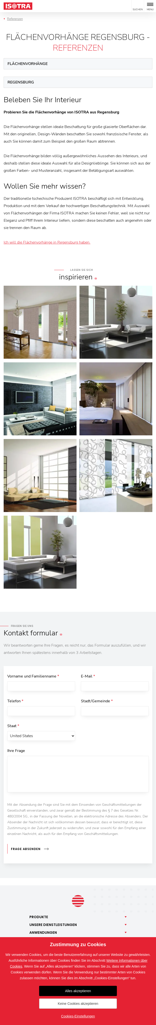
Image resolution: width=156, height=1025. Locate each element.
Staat (13, 726)
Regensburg (21, 82)
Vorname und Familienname (33, 676)
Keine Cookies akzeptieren (78, 1004)
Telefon (15, 701)
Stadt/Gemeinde (97, 701)
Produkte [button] (38, 917)
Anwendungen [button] (43, 932)
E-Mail (88, 676)
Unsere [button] (53, 924)
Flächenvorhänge (28, 63)
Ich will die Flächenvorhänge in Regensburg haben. (47, 242)
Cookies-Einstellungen (78, 1016)
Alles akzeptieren (78, 991)
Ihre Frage (16, 750)
